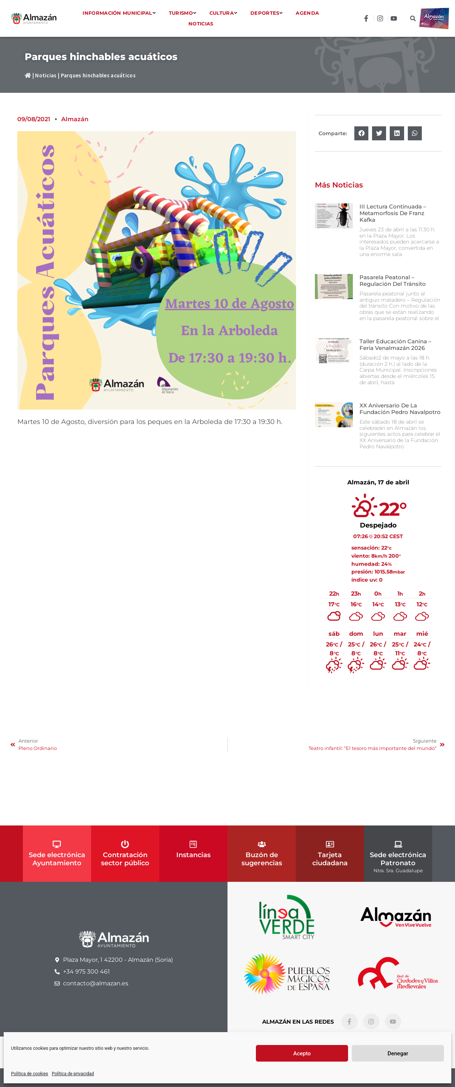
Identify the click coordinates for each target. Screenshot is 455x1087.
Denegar (398, 1053)
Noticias (45, 75)
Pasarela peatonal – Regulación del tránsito (393, 280)
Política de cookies (29, 1073)
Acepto (302, 1053)
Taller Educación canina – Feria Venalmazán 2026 (395, 344)
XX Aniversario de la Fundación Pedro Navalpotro (400, 408)
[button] (413, 18)
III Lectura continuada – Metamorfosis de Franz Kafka (393, 213)
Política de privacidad (73, 1073)
